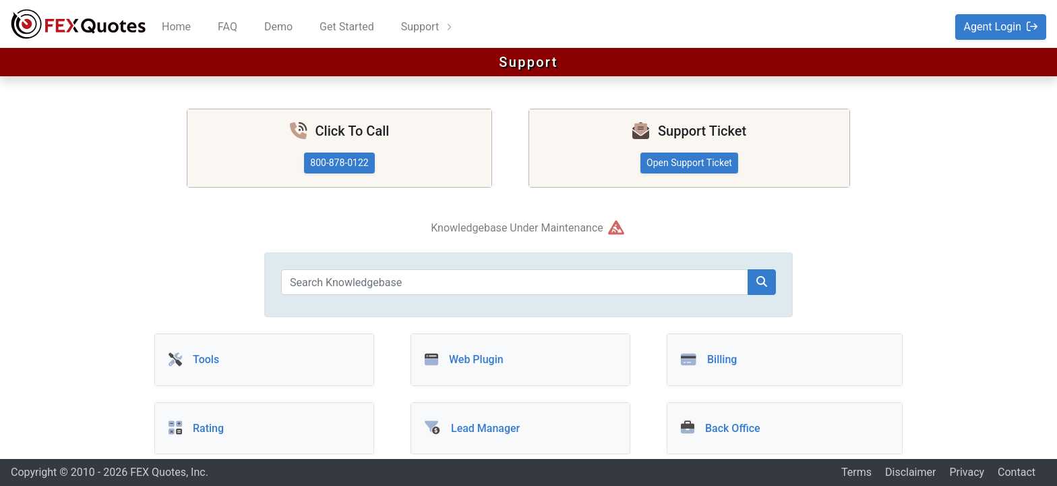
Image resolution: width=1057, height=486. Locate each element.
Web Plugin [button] (464, 359)
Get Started (347, 26)
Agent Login (1000, 26)
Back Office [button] (720, 428)
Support (421, 26)
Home (176, 26)
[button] (520, 425)
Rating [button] (196, 428)
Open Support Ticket (689, 162)
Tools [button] (194, 359)
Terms (856, 472)
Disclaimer (910, 472)
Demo (278, 26)
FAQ (227, 26)
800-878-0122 (339, 162)
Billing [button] (709, 359)
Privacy (966, 472)
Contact (1016, 472)
